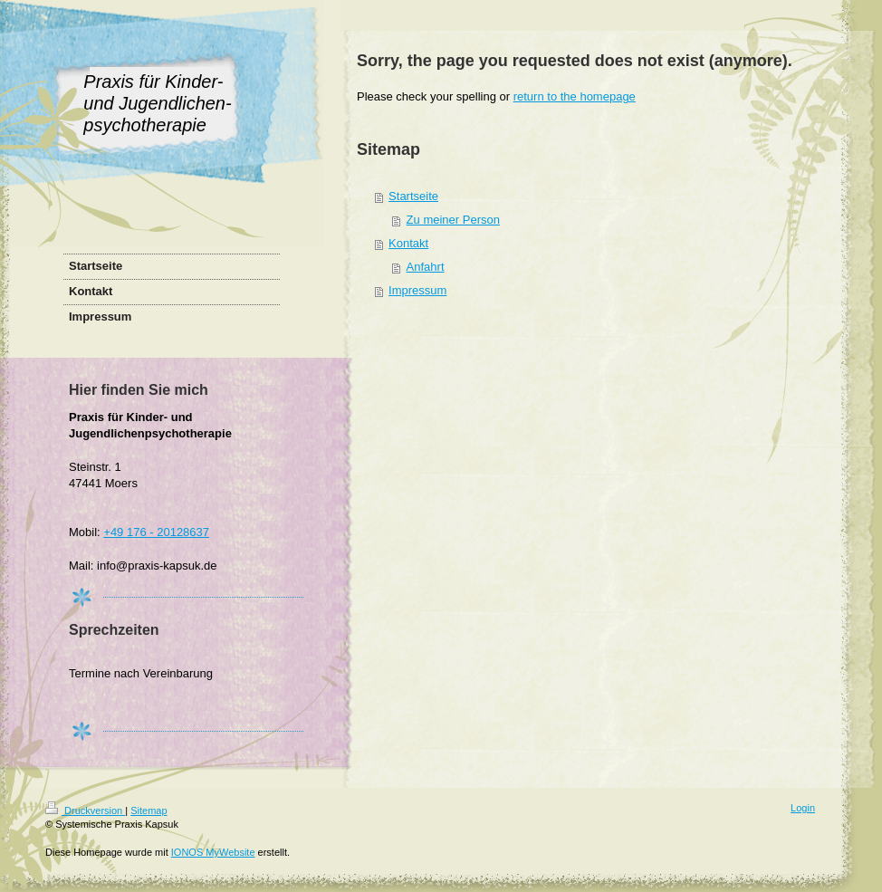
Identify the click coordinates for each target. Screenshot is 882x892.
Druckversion (85, 810)
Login (803, 807)
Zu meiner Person (453, 219)
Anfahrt (426, 266)
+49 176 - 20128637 (156, 532)
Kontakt (408, 243)
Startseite (413, 196)
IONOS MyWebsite (213, 852)
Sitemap (148, 810)
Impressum (417, 290)
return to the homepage (574, 96)
